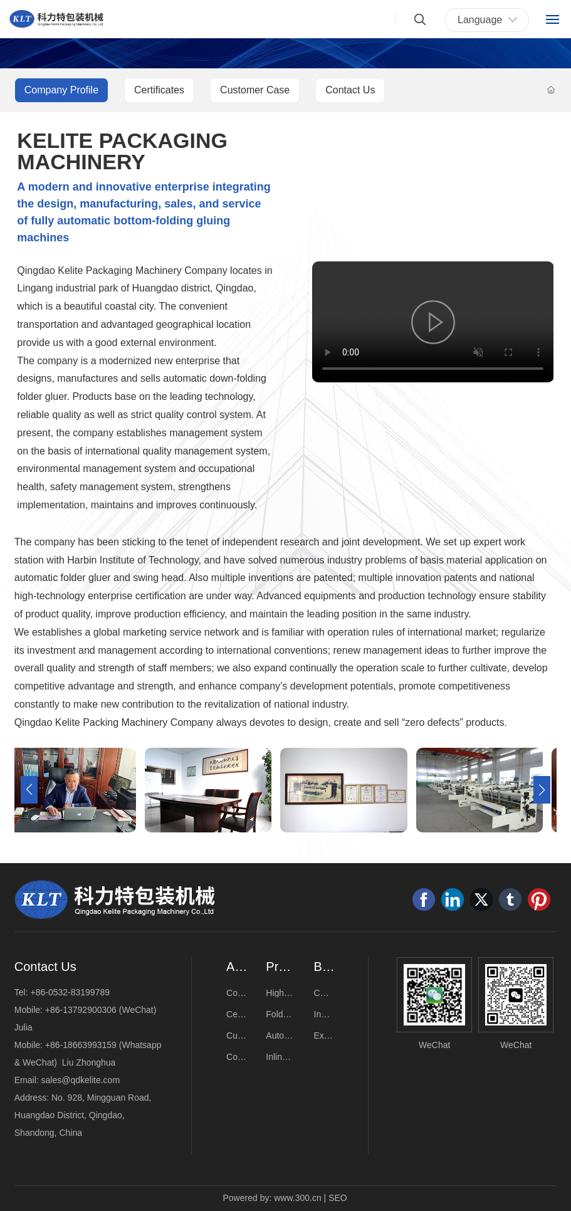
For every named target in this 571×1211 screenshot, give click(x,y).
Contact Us (350, 90)
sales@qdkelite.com (80, 1080)
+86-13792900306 (81, 1010)
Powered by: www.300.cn (272, 1198)
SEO (337, 1198)
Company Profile (61, 90)
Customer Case (255, 90)
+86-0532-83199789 (70, 992)
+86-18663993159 (81, 1045)
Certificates (159, 90)
